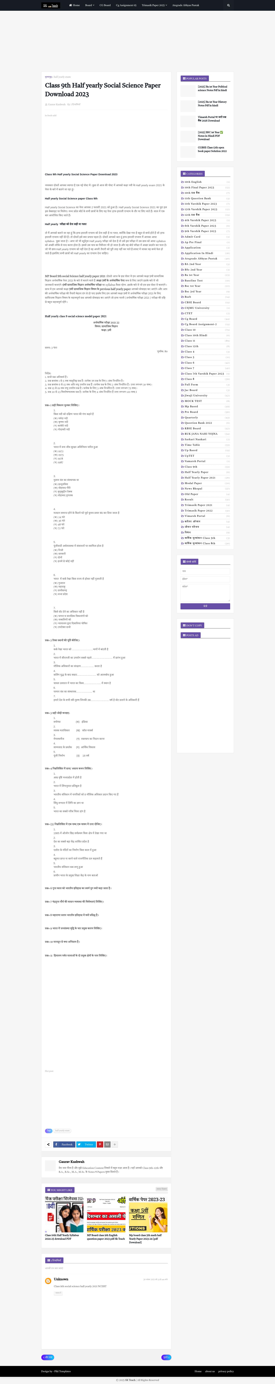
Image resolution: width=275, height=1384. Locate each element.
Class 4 (207, 352)
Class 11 (207, 341)
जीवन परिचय (207, 527)
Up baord (207, 451)
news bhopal (207, 489)
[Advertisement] (137, 41)
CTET (207, 314)
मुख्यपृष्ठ (48, 77)
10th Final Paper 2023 (207, 188)
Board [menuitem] (88, 5)
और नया (48, 1357)
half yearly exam (62, 77)
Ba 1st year (207, 275)
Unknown (61, 1279)
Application (207, 248)
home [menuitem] (74, 5)
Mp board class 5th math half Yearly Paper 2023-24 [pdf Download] (145, 1239)
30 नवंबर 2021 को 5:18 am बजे (155, 1280)
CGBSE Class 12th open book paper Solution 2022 (212, 149)
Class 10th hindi (207, 336)
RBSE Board (207, 429)
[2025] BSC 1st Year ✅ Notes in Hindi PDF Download (210, 136)
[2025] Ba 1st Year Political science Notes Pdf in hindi (212, 89)
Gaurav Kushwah (71, 1162)
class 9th (207, 467)
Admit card (207, 237)
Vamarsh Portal (207, 461)
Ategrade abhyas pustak (207, 259)
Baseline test (207, 281)
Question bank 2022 (207, 423)
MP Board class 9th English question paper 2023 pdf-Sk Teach (106, 1237)
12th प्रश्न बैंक (207, 215)
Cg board (207, 319)
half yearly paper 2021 (207, 478)
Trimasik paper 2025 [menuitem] (153, 5)
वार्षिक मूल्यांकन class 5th (207, 538)
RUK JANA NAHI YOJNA (207, 434)
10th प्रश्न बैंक (207, 193)
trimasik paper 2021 (207, 505)
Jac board (207, 390)
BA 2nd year (207, 264)
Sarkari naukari (207, 440)
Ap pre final (207, 243)
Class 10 (207, 330)
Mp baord (207, 407)
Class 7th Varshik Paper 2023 (207, 374)
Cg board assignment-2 (207, 325)
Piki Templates (62, 1371)
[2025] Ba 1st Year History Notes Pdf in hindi (212, 104)
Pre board (207, 412)
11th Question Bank (207, 199)
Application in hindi (207, 253)
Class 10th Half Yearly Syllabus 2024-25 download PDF (62, 1237)
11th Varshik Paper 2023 (207, 204)
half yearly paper (207, 472)
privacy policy (226, 1371)
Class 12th (207, 347)
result (207, 500)
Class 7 (207, 368)
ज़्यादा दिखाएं (162, 1189)
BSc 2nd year (207, 270)
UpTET (207, 456)
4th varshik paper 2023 (207, 221)
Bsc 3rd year (207, 292)
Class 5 (207, 357)
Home (198, 1371)
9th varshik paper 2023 (207, 231)
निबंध (207, 533)
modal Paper (207, 484)
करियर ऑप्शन (207, 522)
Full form (207, 385)
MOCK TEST (207, 401)
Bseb (207, 297)
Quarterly (207, 418)
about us (210, 1371)
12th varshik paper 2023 (207, 210)
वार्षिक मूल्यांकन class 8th (207, 544)
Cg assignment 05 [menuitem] (126, 5)
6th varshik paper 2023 (207, 226)
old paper (207, 494)
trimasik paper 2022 (207, 511)
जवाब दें (58, 1293)
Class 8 (207, 379)
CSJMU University (207, 308)
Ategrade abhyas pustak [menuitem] (185, 5)
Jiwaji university (207, 396)
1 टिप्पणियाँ (75, 104)
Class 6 (207, 363)
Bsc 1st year (207, 286)
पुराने (165, 1357)
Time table (207, 445)
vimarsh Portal (207, 516)
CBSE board (207, 303)
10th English (207, 182)
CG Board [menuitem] (105, 5)
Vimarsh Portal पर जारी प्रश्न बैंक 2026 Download (212, 119)
